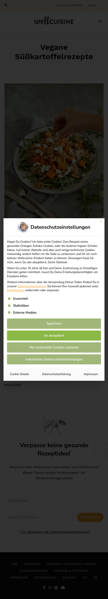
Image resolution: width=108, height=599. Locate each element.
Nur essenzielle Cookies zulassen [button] (54, 347)
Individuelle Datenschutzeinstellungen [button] (54, 359)
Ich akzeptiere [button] (54, 335)
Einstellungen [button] (16, 290)
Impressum (91, 374)
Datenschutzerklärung (32, 286)
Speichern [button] (54, 323)
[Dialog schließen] (100, 221)
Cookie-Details (19, 374)
